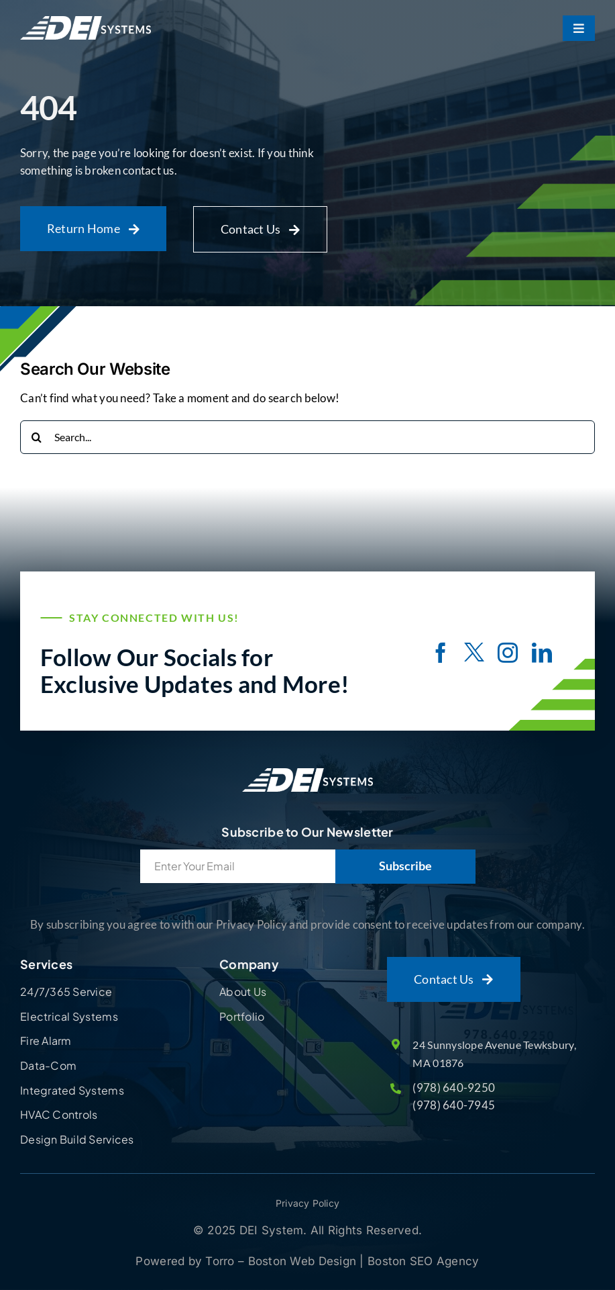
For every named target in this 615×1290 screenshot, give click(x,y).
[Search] (37, 437)
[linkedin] (542, 653)
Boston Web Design (304, 1261)
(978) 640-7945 (453, 1105)
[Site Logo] (307, 768)
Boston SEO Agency (424, 1261)
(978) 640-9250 (453, 1087)
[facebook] (441, 653)
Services (46, 964)
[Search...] (307, 437)
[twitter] (474, 654)
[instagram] (508, 653)
